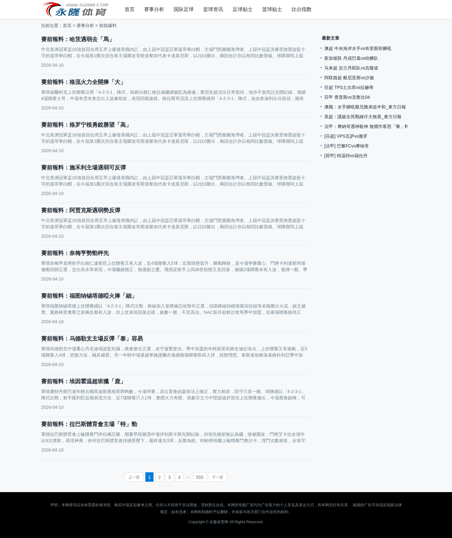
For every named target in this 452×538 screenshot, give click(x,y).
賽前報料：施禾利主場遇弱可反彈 (83, 167)
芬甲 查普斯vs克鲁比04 (347, 97)
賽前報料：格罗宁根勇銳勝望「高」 (86, 125)
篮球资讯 (213, 9)
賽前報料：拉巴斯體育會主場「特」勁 (89, 424)
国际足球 (184, 9)
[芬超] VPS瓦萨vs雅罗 (346, 136)
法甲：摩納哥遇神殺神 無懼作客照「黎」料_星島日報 (376, 126)
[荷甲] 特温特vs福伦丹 (346, 155)
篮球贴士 (272, 9)
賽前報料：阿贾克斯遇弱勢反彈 (80, 210)
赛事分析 (154, 9)
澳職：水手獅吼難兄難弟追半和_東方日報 (365, 106)
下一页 (217, 477)
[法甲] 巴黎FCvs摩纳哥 (346, 145)
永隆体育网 (218, 522)
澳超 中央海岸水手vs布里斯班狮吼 (357, 48)
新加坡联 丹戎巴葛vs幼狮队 (351, 58)
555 (199, 477)
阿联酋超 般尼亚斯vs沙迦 (349, 77)
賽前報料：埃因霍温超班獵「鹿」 (83, 381)
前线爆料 (108, 25)
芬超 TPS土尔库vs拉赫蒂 (349, 87)
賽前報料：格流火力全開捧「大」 (83, 82)
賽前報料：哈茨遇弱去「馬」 (78, 39)
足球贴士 (243, 9)
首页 (130, 9)
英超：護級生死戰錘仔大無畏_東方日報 (362, 116)
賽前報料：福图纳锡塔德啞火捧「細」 (89, 296)
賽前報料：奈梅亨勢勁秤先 (75, 253)
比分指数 (302, 9)
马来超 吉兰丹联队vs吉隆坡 (351, 67)
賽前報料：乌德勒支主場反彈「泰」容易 (92, 339)
